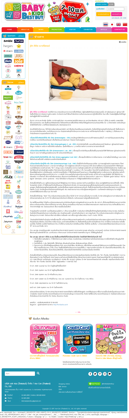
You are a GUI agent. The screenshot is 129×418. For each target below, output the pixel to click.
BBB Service (62, 386)
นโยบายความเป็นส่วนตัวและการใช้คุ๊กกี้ (70, 392)
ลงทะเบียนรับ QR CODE (119, 18)
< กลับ (78, 312)
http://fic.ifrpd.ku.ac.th (60, 304)
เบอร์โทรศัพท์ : (100, 9)
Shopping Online (64, 383)
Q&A (60, 389)
